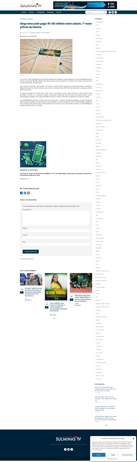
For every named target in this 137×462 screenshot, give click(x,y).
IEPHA (97, 192)
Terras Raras (99, 353)
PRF (97, 297)
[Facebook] (110, 12)
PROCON (98, 300)
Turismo (98, 366)
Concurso (98, 87)
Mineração (99, 244)
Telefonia (98, 349)
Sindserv (98, 333)
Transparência (100, 359)
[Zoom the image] (85, 2)
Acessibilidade (100, 22)
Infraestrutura (100, 212)
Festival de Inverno (101, 172)
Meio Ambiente (100, 238)
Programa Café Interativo (102, 307)
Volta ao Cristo (100, 375)
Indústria (98, 208)
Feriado (98, 169)
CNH (97, 81)
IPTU (97, 221)
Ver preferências (127, 455)
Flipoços (98, 176)
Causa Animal (99, 61)
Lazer (97, 231)
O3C (78, 460)
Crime (97, 104)
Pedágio (98, 284)
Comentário (27, 210)
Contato (58, 12)
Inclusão (98, 205)
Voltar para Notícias (26, 19)
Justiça (97, 228)
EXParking (98, 166)
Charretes (98, 64)
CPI (97, 100)
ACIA (97, 25)
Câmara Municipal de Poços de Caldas (106, 51)
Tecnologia (99, 346)
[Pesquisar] (105, 12)
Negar (113, 455)
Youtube (68, 450)
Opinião (98, 267)
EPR (97, 159)
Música (98, 254)
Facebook (21, 193)
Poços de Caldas (45, 32)
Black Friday (99, 38)
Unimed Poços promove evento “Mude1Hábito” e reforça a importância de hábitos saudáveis (83, 298)
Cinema (98, 74)
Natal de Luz (99, 258)
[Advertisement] (56, 125)
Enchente (98, 153)
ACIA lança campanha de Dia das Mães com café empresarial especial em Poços (105, 389)
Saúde (98, 320)
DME (97, 136)
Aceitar (98, 455)
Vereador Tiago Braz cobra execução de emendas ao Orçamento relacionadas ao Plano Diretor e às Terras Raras (33, 292)
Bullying (98, 48)
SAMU (97, 313)
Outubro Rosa (99, 274)
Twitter (25, 193)
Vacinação (99, 369)
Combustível (99, 84)
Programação (41, 12)
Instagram (71, 450)
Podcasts (31, 12)
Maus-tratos (99, 235)
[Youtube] (112, 12)
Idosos (98, 189)
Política (98, 294)
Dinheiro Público (100, 126)
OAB (97, 264)
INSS (97, 215)
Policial (98, 290)
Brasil (97, 45)
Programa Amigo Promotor (103, 303)
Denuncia (98, 113)
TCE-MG (98, 343)
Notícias (23, 12)
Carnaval (98, 54)
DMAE (97, 133)
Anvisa (98, 31)
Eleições (98, 146)
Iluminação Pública (101, 195)
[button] (133, 438)
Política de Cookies (112, 458)
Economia (98, 140)
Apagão (98, 35)
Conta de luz (99, 90)
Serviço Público (100, 330)
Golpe (97, 179)
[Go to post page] (31, 279)
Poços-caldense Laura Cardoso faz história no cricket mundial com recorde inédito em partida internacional (58, 307)
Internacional (99, 218)
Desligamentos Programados (103, 120)
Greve (97, 182)
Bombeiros (99, 41)
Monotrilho (99, 248)
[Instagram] (115, 12)
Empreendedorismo (101, 149)
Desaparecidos (100, 117)
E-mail (28, 193)
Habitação (98, 185)
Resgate (98, 310)
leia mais (28, 300)
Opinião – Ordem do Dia (102, 271)
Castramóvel (99, 58)
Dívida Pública (99, 130)
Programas (50, 12)
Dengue (98, 110)
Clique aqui (23, 179)
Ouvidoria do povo (101, 277)
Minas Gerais (99, 241)
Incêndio (98, 202)
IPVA (97, 225)
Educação (98, 143)
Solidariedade (100, 336)
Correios (98, 94)
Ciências (98, 71)
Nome (25, 228)
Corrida (98, 97)
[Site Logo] (31, 5)
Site (24, 242)
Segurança (99, 323)
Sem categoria (100, 326)
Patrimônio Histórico (101, 280)
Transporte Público (101, 362)
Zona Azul (98, 379)
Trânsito (98, 356)
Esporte (98, 163)
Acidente (98, 28)
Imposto (98, 199)
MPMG (98, 251)
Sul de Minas (99, 339)
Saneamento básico (101, 316)
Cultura (98, 107)
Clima (97, 77)
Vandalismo (99, 372)
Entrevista (98, 156)
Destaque (33, 32)
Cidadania (98, 68)
